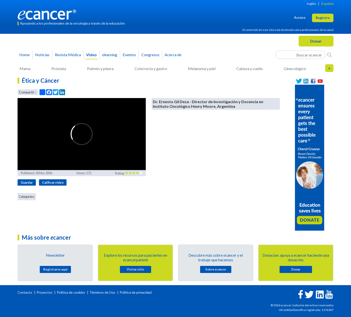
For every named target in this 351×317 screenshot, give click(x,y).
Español (327, 3)
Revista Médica (68, 54)
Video (91, 54)
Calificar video (53, 182)
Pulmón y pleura (100, 68)
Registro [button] (323, 18)
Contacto (25, 292)
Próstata (58, 68)
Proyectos (45, 292)
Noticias (42, 54)
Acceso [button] (300, 17)
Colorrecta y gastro (151, 68)
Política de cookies (71, 292)
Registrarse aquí (55, 269)
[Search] (329, 55)
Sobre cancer (215, 269)
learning (109, 54)
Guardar (27, 182)
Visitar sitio (135, 269)
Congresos (150, 54)
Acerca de (173, 54)
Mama (25, 68)
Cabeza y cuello (249, 68)
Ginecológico (295, 68)
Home (24, 54)
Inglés (311, 3)
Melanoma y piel (201, 68)
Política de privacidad (136, 292)
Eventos (129, 54)
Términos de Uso (102, 292)
